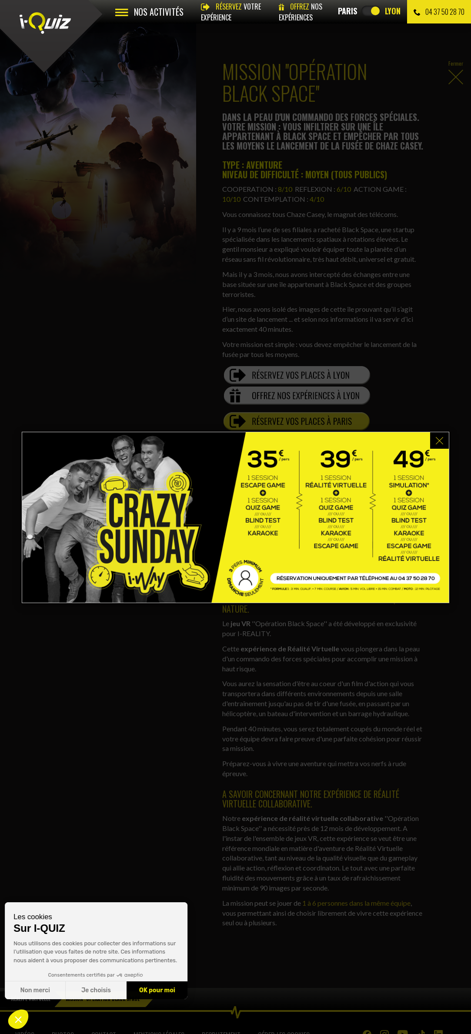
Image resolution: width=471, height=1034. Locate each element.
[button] (18, 1019)
